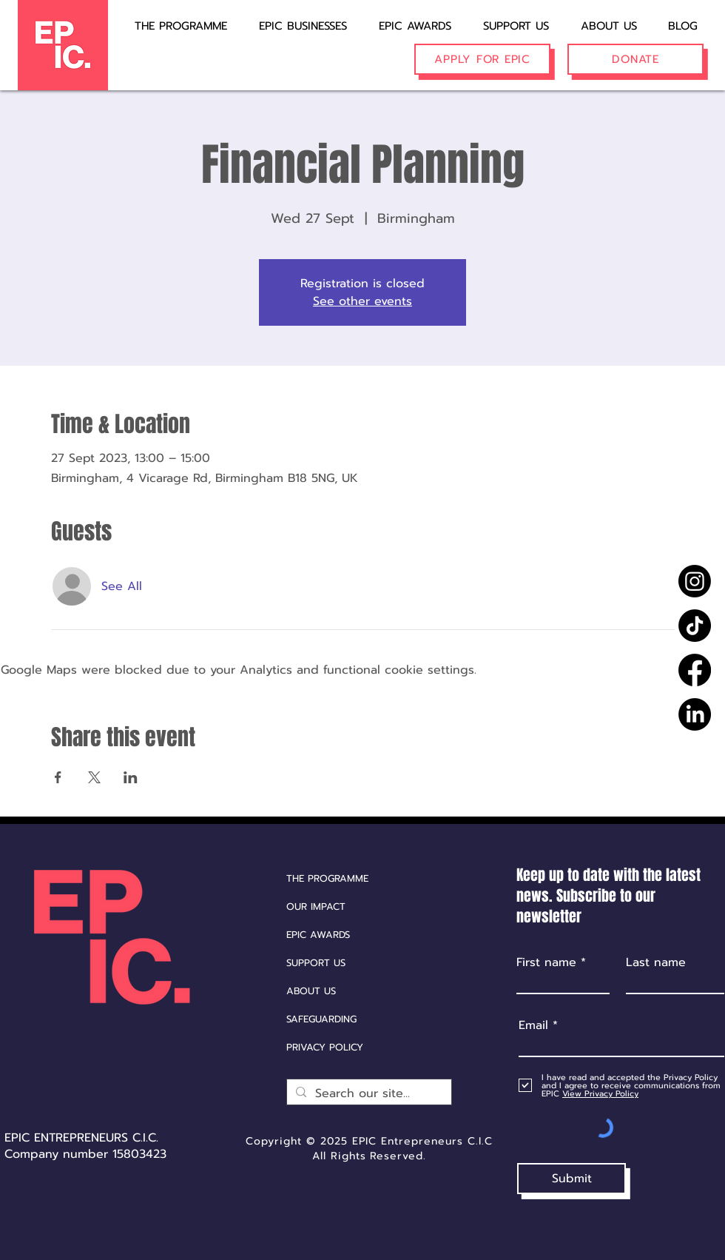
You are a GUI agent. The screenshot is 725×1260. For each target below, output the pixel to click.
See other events (362, 301)
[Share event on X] (94, 777)
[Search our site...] (367, 1093)
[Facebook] (694, 670)
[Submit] (571, 1178)
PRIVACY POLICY (324, 1047)
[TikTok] (694, 625)
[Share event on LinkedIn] (131, 777)
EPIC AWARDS (318, 935)
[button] (293, 19)
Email (533, 1025)
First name (546, 962)
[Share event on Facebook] (58, 777)
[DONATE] (635, 59)
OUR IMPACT (315, 906)
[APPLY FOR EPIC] (482, 59)
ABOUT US (311, 991)
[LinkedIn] (694, 714)
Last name (656, 962)
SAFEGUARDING (321, 1019)
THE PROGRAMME (327, 878)
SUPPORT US (315, 963)
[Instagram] (694, 581)
